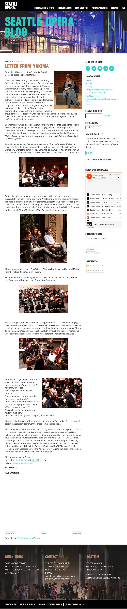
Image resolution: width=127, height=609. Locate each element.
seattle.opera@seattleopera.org (60, 576)
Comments (93, 270)
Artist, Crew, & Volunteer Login (22, 569)
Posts (90, 265)
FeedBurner (97, 253)
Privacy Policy (27, 604)
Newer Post (10, 533)
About (42, 604)
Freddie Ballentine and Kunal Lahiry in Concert (101, 100)
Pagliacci (89, 80)
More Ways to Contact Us (59, 579)
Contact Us (10, 604)
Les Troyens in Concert (95, 93)
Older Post (77, 533)
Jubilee (88, 83)
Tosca (87, 104)
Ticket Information (100, 8)
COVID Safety (12, 573)
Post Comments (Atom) (28, 538)
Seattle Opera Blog (40, 27)
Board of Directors (15, 563)
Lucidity (88, 86)
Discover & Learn (65, 8)
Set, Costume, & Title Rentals (20, 566)
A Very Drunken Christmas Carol (99, 89)
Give (123, 8)
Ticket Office (55, 604)
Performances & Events (44, 8)
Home (44, 533)
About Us (114, 8)
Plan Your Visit (81, 8)
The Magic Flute (92, 96)
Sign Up (89, 153)
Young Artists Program (22, 463)
